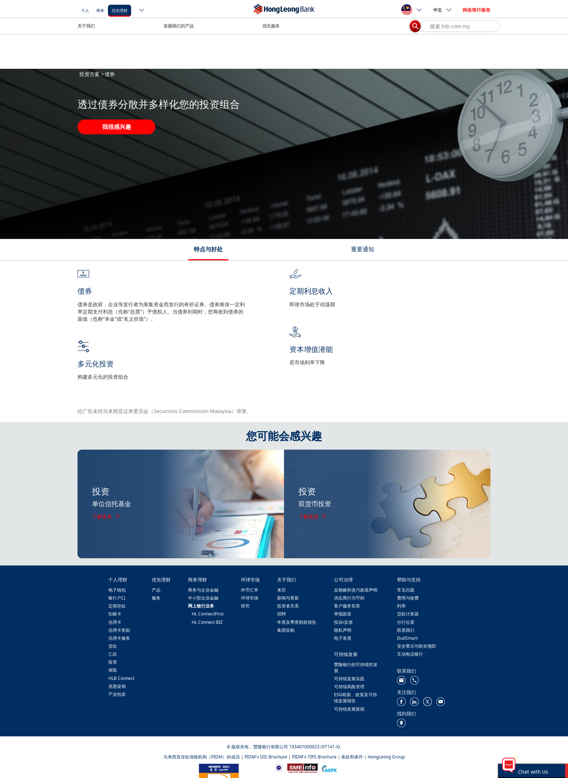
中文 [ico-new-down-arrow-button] (442, 10)
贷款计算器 (408, 614)
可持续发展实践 (349, 679)
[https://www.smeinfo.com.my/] (302, 767)
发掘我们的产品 (178, 26)
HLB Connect (121, 678)
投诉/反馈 (343, 622)
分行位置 (405, 622)
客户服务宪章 (347, 606)
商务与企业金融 (203, 590)
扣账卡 (114, 614)
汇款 (112, 654)
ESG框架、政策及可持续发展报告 (355, 697)
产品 (156, 590)
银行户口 (117, 598)
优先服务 (271, 26)
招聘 (281, 614)
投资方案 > (91, 74)
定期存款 (117, 606)
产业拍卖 (117, 694)
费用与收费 (408, 598)
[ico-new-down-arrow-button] (142, 11)
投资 (112, 662)
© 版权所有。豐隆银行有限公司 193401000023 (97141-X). (284, 747)
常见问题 (405, 590)
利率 (401, 606)
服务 (156, 598)
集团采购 (286, 630)
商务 (100, 10)
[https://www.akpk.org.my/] (329, 767)
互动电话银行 (410, 654)
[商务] (100, 10)
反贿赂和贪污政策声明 (355, 590)
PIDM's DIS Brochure (266, 757)
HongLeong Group (386, 757)
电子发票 (342, 638)
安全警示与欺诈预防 (416, 646)
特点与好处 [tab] (208, 249)
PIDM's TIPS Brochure (314, 757)
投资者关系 (288, 606)
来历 (281, 590)
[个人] (85, 10)
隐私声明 (342, 630)
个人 (85, 10)
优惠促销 (117, 686)
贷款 (112, 646)
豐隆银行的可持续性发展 (355, 667)
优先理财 (120, 10)
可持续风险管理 (349, 687)
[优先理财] (119, 10)
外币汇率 (249, 590)
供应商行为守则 (349, 598)
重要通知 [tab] (362, 249)
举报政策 (342, 614)
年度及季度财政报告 (296, 622)
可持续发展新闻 (349, 709)
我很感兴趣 (116, 127)
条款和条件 (352, 757)
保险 (112, 670)
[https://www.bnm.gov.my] (278, 767)
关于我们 (86, 26)
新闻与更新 (288, 598)
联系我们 (405, 630)
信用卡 (114, 622)
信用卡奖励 (119, 630)
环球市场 (249, 598)
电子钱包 (117, 590)
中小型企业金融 (203, 598)
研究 (245, 606)
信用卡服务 (119, 638)
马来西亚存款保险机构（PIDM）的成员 (201, 757)
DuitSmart (407, 638)
